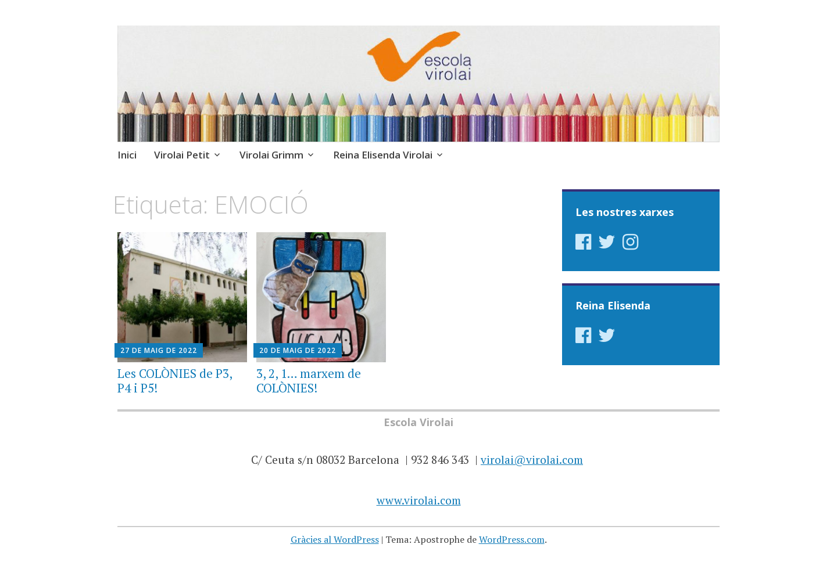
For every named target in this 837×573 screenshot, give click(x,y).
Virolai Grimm (271, 154)
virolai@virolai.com (532, 459)
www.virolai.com (419, 500)
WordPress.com (512, 539)
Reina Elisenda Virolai (382, 154)
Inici (127, 154)
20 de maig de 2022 (297, 350)
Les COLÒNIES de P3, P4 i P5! (174, 380)
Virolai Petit (182, 154)
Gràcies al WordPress (335, 539)
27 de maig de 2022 (158, 350)
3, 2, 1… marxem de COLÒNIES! (308, 380)
